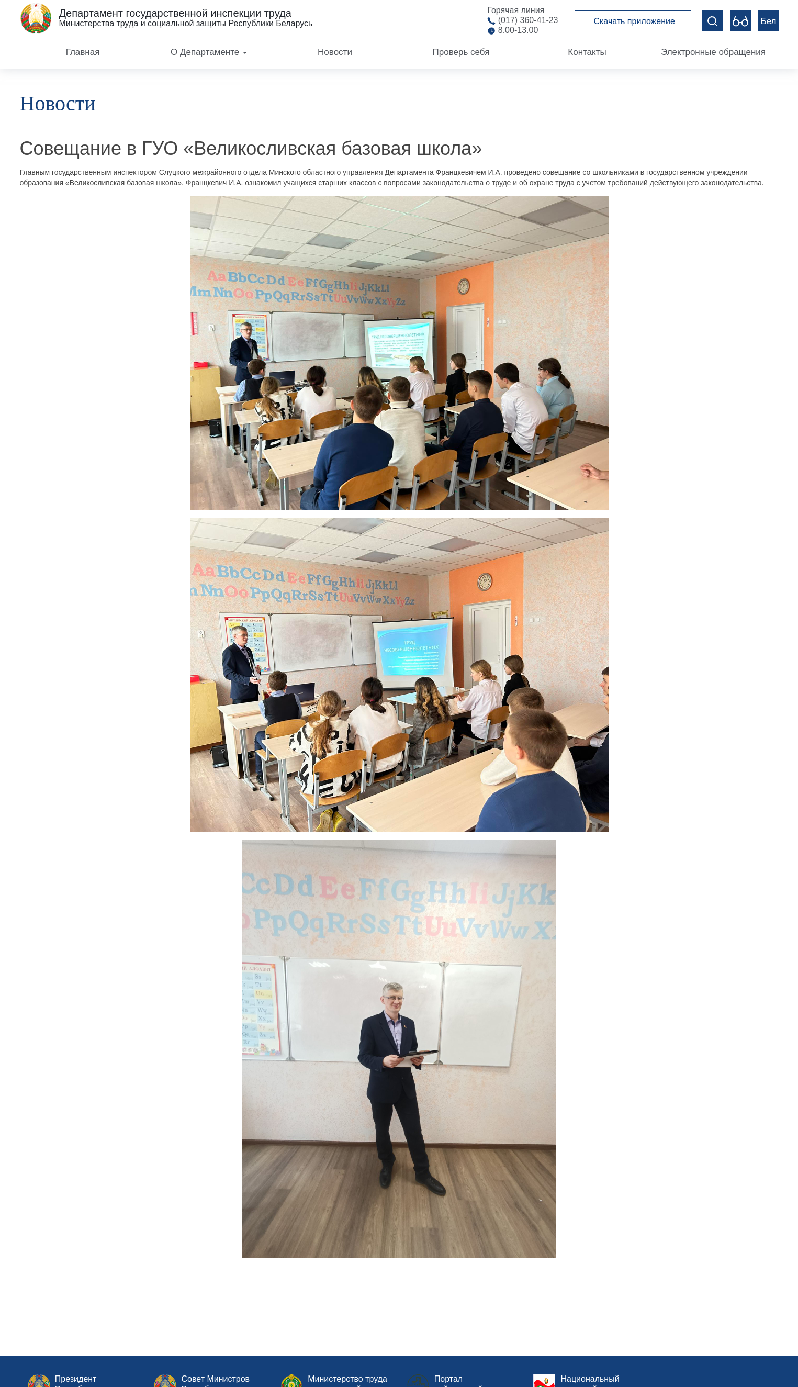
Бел (769, 21)
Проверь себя (461, 52)
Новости (335, 52)
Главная (83, 52)
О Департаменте (209, 52)
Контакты (587, 52)
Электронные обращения (713, 52)
